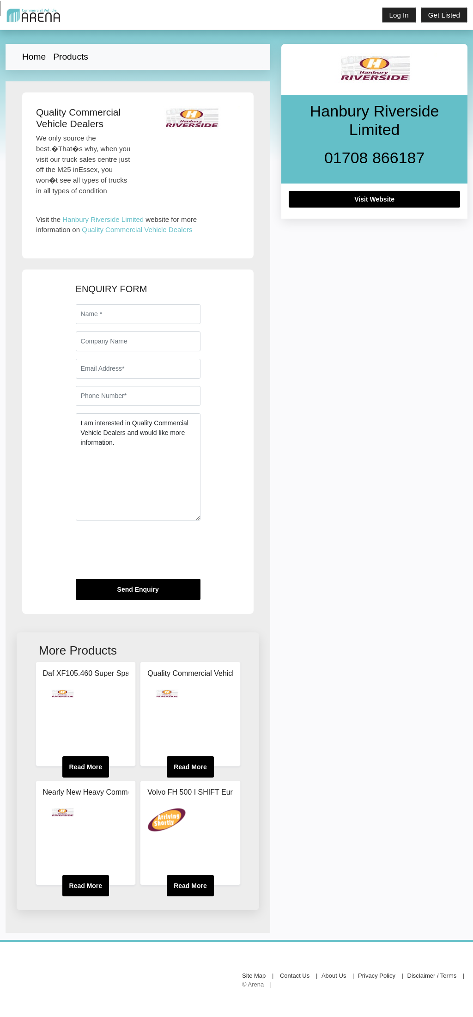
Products (70, 56)
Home (34, 56)
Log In (399, 15)
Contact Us (294, 975)
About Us (333, 975)
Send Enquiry (138, 589)
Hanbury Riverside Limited (103, 219)
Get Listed (444, 15)
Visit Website (374, 199)
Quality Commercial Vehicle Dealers (137, 229)
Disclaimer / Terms (432, 975)
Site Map (254, 975)
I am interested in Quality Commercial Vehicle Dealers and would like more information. (138, 467)
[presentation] (146, 553)
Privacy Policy (376, 975)
